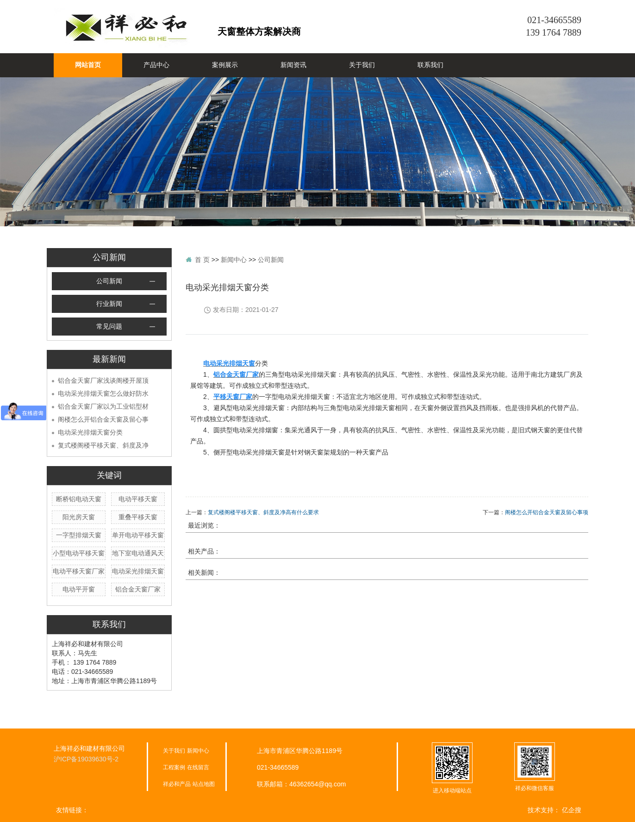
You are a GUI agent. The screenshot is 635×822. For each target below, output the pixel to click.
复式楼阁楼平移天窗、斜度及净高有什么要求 (263, 512)
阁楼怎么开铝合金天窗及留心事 (103, 419)
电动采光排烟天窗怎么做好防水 (103, 393)
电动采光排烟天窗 (138, 571)
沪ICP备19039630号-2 (86, 759)
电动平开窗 (78, 589)
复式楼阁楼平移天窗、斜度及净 (103, 445)
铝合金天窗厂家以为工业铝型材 (103, 406)
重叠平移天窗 (137, 517)
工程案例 (174, 767)
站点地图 (204, 784)
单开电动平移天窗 (138, 535)
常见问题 (109, 326)
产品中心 (156, 65)
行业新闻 (109, 303)
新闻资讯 (293, 65)
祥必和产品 (177, 784)
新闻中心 (234, 259)
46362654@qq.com (317, 784)
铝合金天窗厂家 (138, 589)
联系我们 (430, 65)
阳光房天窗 (78, 517)
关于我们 (362, 65)
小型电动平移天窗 (79, 553)
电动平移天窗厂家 (79, 571)
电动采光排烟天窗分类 (90, 432)
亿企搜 (571, 810)
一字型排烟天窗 (78, 535)
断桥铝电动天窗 (78, 499)
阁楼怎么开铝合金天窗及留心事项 (546, 512)
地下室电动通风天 (138, 553)
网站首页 (88, 65)
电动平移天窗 (137, 499)
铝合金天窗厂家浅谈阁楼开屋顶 (103, 380)
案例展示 (225, 65)
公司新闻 (109, 281)
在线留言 (198, 767)
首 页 (202, 259)
